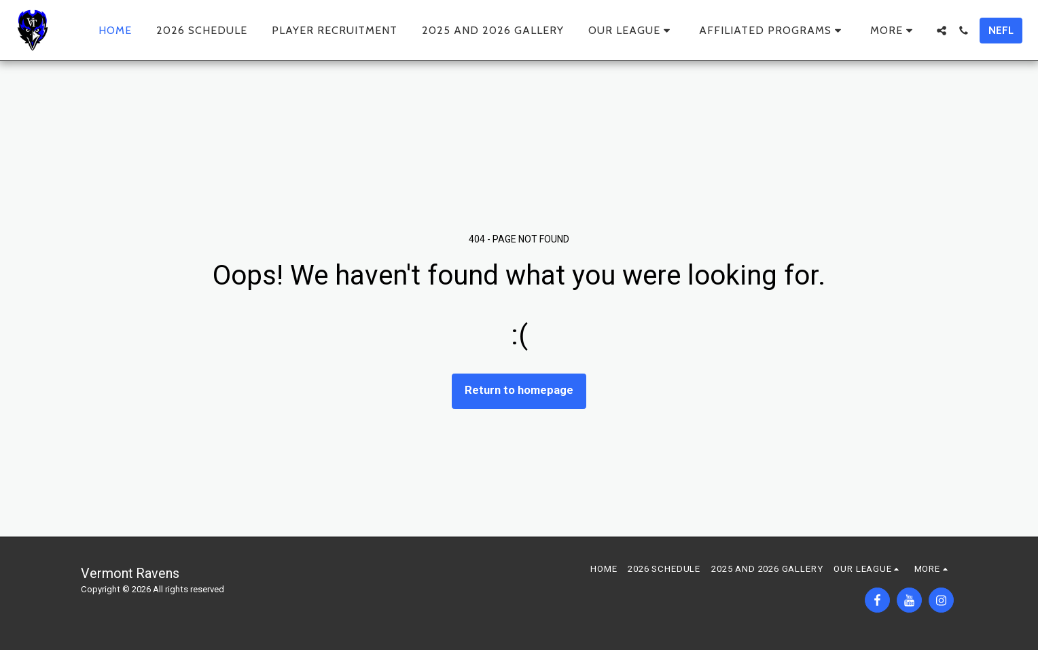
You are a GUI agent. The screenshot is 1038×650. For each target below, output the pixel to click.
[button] (631, 30)
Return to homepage (519, 390)
